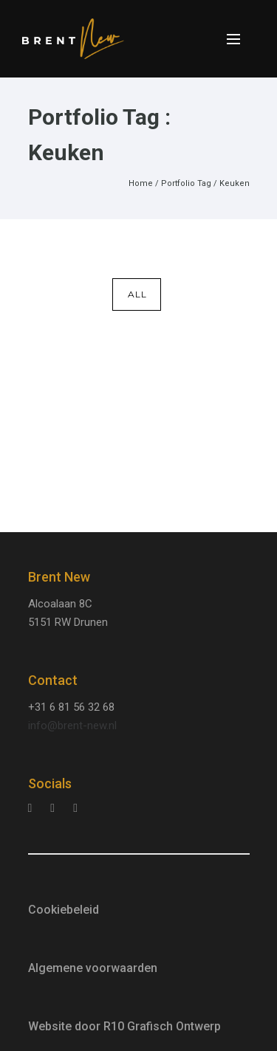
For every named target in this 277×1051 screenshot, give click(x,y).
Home (141, 183)
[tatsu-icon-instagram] (34, 808)
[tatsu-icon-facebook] (75, 808)
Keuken (234, 183)
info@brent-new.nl (72, 725)
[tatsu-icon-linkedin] (56, 808)
